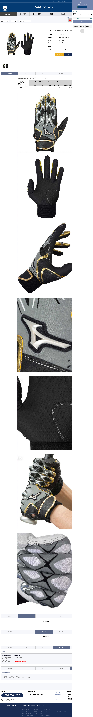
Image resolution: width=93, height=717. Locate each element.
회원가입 (54, 1)
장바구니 (76, 26)
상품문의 (44, 73)
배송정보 (61, 73)
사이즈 (49, 49)
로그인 (82, 7)
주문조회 (82, 26)
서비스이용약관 (31, 705)
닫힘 (70, 20)
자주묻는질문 (58, 692)
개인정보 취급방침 (40, 705)
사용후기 (26, 73)
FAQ (69, 1)
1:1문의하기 (58, 694)
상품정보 (10, 73)
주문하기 (82, 21)
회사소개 (24, 705)
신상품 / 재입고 (37, 14)
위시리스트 (88, 26)
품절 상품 (50, 14)
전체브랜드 (23, 14)
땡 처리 (74, 14)
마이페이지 (64, 1)
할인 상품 (62, 14)
